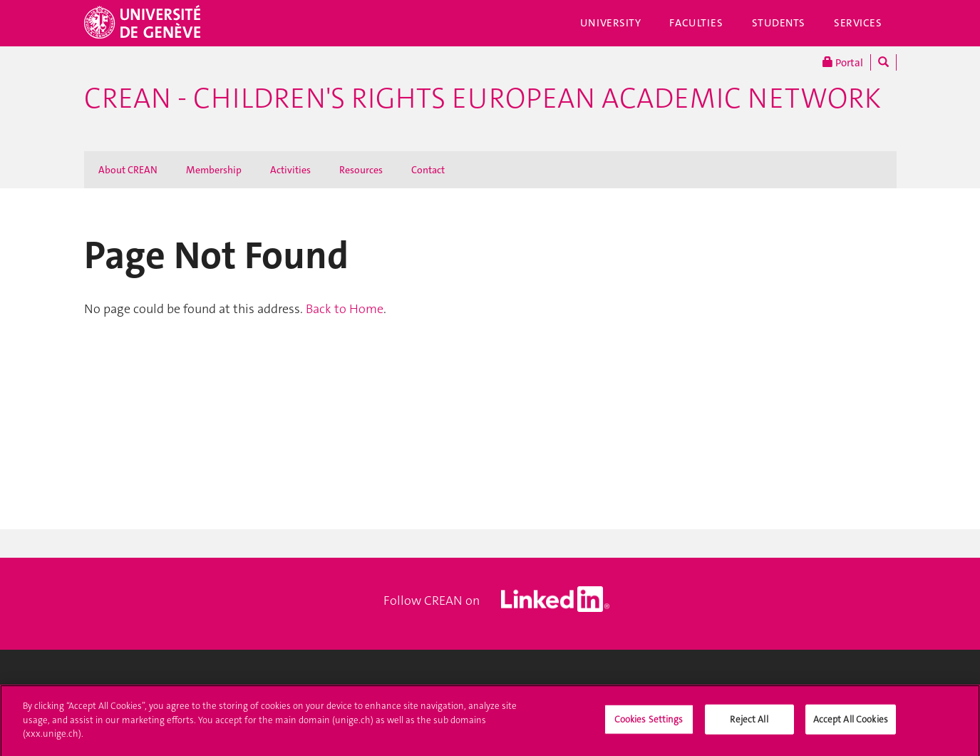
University (610, 23)
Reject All (749, 723)
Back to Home (344, 308)
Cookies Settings (649, 723)
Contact (428, 169)
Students (779, 23)
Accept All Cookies (850, 723)
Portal (842, 62)
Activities (290, 169)
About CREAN (128, 169)
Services (858, 23)
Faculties (696, 23)
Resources (361, 169)
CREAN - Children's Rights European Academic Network (482, 98)
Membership (214, 169)
